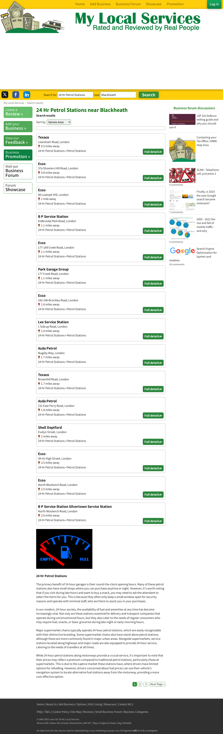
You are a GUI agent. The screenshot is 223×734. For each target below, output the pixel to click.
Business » (18, 126)
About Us (51, 704)
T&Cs (48, 712)
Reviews (88, 712)
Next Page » (157, 684)
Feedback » (18, 140)
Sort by (41, 122)
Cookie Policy (61, 712)
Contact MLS (125, 704)
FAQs (40, 712)
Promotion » (18, 154)
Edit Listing (95, 704)
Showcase (18, 187)
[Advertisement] (111, 61)
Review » (18, 112)
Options (81, 704)
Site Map (76, 712)
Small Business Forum (108, 712)
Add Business (67, 704)
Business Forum (18, 171)
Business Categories (136, 712)
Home (40, 704)
